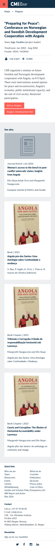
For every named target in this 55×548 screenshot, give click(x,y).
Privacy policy (36, 483)
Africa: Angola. (14, 105)
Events (7, 480)
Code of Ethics (36, 487)
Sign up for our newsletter (16, 536)
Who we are (10, 471)
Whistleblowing (11, 487)
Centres (7, 483)
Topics (7, 474)
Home (7, 11)
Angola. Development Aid (20, 111)
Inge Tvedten (18, 42)
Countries (34, 474)
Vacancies (34, 480)
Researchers (9, 477)
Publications (35, 477)
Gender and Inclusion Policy (16, 490)
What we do (35, 471)
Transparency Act (37, 490)
